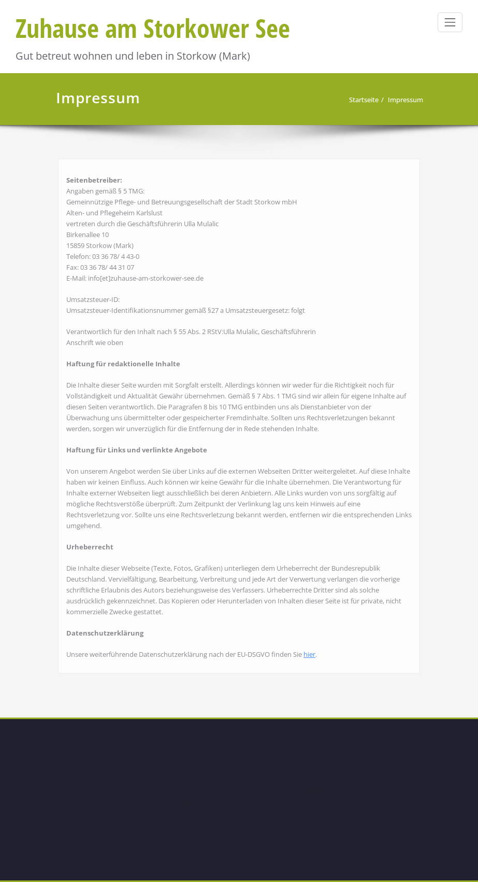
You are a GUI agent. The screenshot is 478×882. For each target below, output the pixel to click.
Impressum (406, 99)
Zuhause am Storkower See (153, 28)
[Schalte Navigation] (450, 22)
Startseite (365, 99)
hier (309, 652)
